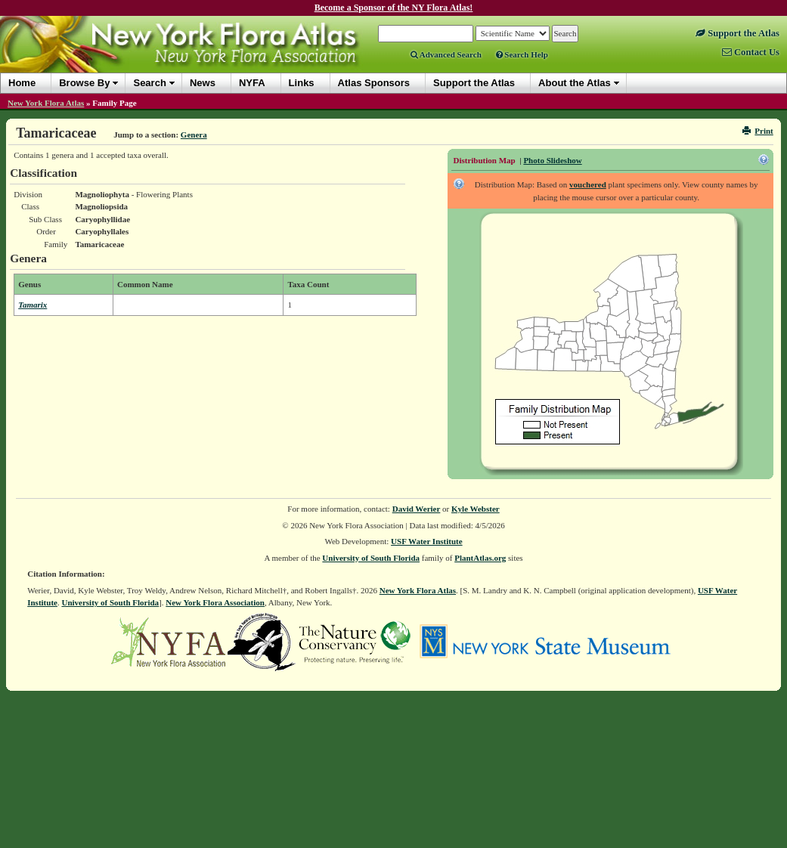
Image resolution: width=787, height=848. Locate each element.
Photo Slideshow (552, 160)
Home (22, 82)
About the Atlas (574, 82)
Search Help (522, 54)
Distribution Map (484, 160)
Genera (194, 134)
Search (149, 82)
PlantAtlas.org (480, 557)
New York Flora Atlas (46, 102)
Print (757, 130)
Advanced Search (446, 54)
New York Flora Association (215, 602)
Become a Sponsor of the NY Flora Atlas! (393, 7)
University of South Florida (371, 557)
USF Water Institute (427, 541)
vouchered (587, 184)
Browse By (84, 82)
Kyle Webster (475, 508)
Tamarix (32, 304)
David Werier (416, 508)
